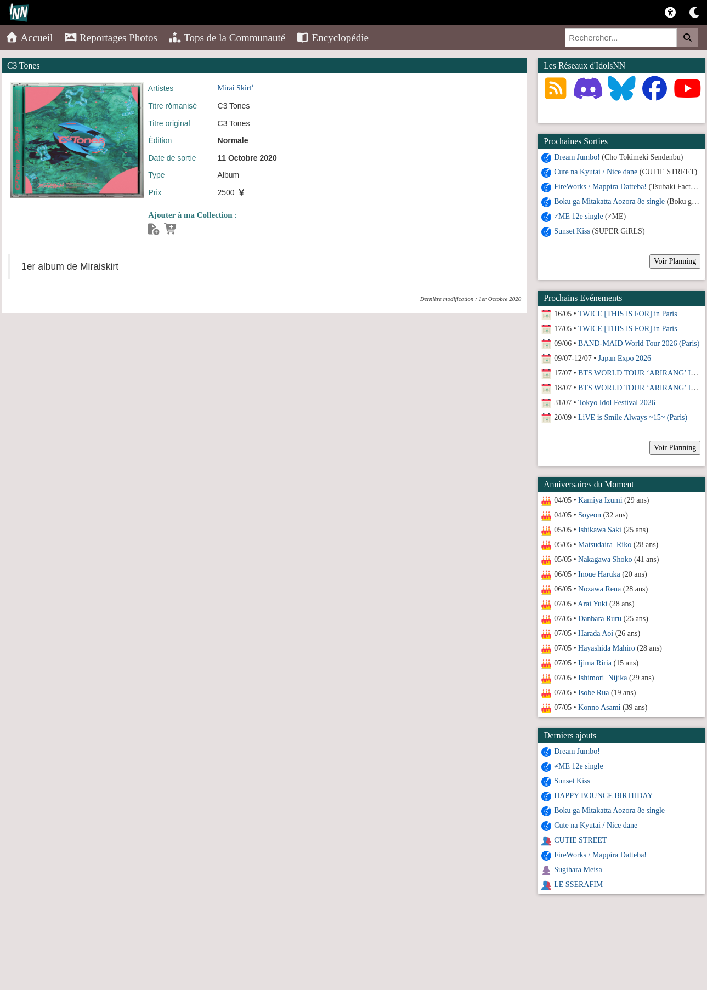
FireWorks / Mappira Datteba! (600, 187)
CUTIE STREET (580, 840)
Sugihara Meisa (578, 870)
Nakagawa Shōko (605, 559)
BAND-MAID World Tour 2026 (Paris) (638, 343)
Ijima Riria (595, 663)
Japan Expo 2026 (624, 358)
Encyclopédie (332, 37)
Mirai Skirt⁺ (236, 88)
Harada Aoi (595, 633)
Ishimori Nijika (602, 678)
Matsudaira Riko (604, 544)
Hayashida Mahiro (606, 648)
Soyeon (589, 515)
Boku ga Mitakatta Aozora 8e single (609, 201)
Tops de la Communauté (226, 37)
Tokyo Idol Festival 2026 (616, 403)
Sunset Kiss (572, 231)
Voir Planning (675, 261)
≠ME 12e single (578, 216)
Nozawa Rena (599, 589)
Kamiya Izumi (600, 500)
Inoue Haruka (599, 574)
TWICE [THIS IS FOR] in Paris (627, 314)
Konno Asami (599, 707)
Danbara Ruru (599, 619)
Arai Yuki (592, 604)
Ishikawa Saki (599, 530)
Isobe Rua (593, 693)
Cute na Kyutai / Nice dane (595, 172)
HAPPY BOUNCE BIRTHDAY (603, 796)
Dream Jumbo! (577, 157)
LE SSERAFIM (578, 884)
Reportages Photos (110, 37)
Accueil (29, 37)
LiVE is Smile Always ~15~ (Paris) (632, 417)
